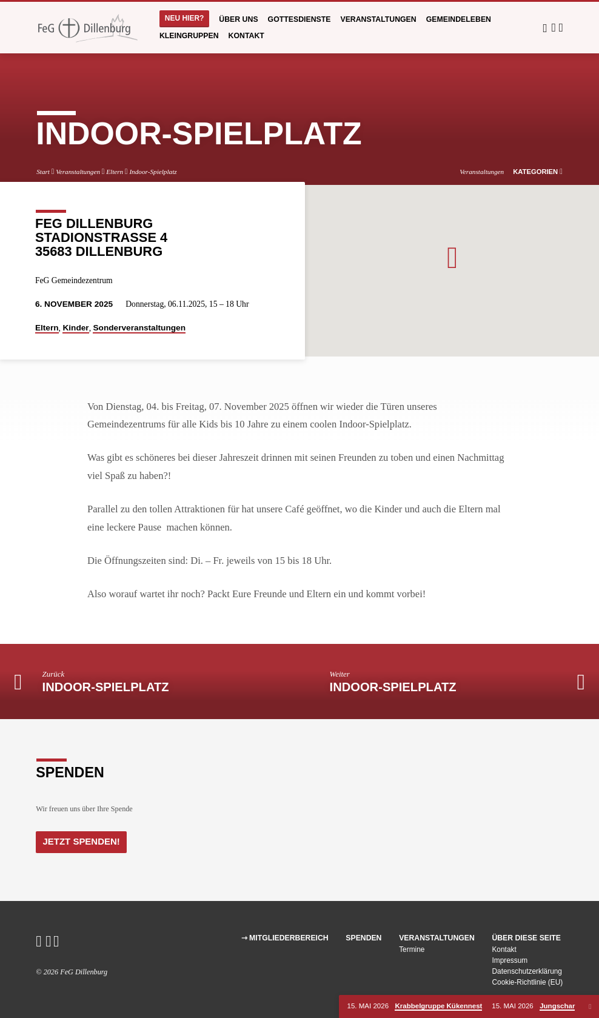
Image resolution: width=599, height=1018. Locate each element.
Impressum (509, 960)
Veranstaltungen (378, 19)
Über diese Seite (526, 938)
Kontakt (246, 36)
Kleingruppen (189, 36)
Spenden (363, 938)
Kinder (75, 327)
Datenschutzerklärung (527, 971)
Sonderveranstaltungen (139, 327)
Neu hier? (184, 18)
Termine (411, 949)
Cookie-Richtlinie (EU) (527, 982)
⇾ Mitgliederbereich (285, 938)
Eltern (114, 171)
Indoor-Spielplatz (152, 171)
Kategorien (538, 171)
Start (43, 171)
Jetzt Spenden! (80, 841)
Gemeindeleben (458, 19)
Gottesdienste (299, 19)
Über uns (238, 19)
